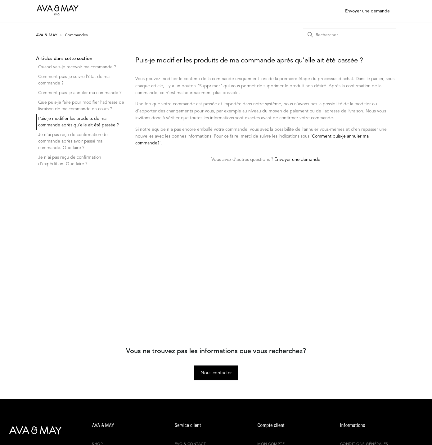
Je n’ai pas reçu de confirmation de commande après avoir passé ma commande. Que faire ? (73, 141)
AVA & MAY (47, 35)
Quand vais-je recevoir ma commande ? (77, 67)
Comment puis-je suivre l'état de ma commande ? (74, 80)
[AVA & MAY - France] (29, 430)
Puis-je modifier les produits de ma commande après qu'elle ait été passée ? (78, 122)
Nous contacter (216, 372)
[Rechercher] (349, 35)
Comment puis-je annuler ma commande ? (80, 92)
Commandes (76, 35)
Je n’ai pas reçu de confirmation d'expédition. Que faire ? (69, 160)
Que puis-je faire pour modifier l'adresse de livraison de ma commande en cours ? (81, 105)
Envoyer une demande (367, 11)
